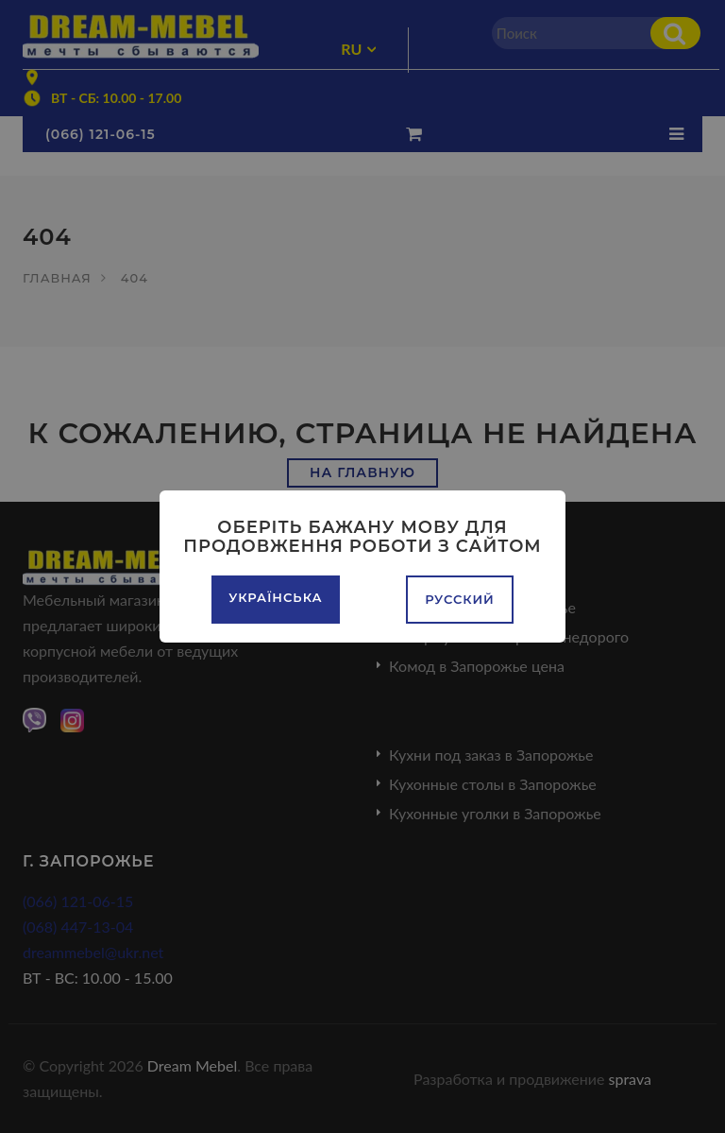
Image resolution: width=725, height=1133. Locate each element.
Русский (460, 599)
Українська (275, 597)
